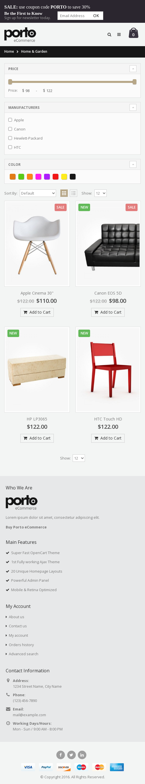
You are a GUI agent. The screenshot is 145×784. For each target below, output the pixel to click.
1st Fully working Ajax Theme (35, 562)
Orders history (21, 644)
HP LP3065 (37, 419)
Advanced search (23, 654)
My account (18, 635)
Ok (96, 15)
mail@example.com (29, 714)
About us (16, 616)
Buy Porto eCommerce (26, 527)
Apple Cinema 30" (37, 293)
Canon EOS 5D (108, 293)
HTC (17, 147)
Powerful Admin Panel (30, 580)
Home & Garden (34, 51)
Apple (19, 119)
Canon (19, 129)
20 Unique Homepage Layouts (36, 571)
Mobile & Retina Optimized (34, 589)
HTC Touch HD (108, 419)
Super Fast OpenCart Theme (35, 552)
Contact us (18, 626)
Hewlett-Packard (28, 138)
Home (9, 51)
